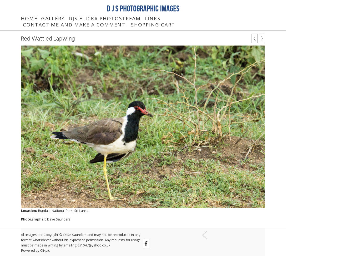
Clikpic (45, 250)
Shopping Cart (153, 24)
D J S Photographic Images (143, 8)
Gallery (53, 18)
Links (153, 18)
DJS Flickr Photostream (105, 18)
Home (29, 18)
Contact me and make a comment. (75, 24)
